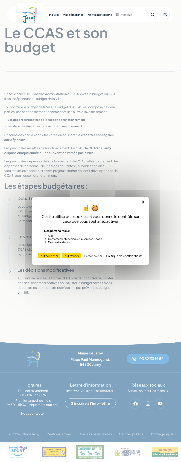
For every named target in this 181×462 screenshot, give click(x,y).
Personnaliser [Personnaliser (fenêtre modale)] (93, 256)
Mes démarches (73, 14)
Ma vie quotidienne (100, 14)
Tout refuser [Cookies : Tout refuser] (71, 256)
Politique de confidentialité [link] (124, 256)
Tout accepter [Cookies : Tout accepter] (48, 256)
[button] (165, 14)
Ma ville (54, 14)
